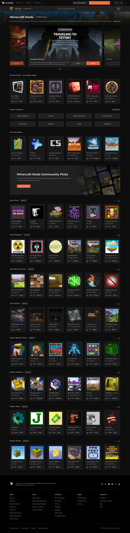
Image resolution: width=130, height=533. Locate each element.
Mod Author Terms (43, 528)
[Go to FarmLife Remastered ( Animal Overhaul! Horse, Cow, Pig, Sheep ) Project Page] (93, 285)
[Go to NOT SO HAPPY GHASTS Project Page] (74, 91)
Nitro (101, 507)
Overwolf (102, 498)
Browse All (27, 8)
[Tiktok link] (105, 484)
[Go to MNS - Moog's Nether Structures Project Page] (93, 91)
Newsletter (58, 507)
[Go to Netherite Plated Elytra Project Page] (55, 91)
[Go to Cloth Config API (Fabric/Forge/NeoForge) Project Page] (55, 422)
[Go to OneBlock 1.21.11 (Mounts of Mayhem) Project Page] (37, 457)
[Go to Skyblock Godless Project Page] (93, 148)
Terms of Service (14, 528)
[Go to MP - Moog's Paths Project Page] (74, 148)
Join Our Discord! (60, 498)
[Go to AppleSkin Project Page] (112, 422)
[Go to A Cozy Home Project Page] (93, 251)
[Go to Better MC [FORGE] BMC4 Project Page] (74, 388)
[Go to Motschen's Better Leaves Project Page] (112, 354)
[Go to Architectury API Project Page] (74, 422)
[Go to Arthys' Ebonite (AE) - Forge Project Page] (112, 91)
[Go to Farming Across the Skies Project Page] (112, 251)
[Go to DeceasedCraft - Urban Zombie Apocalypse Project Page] (37, 388)
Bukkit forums (59, 513)
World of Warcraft (15, 504)
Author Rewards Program (39, 504)
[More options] (126, 3)
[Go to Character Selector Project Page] (55, 148)
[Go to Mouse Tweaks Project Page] (93, 422)
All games (12, 498)
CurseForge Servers (60, 516)
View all (23, 200)
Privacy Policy (24, 528)
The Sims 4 (13, 507)
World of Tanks (14, 519)
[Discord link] (112, 484)
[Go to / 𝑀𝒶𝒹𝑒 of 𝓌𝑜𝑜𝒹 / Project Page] (93, 319)
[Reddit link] (119, 484)
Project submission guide (39, 501)
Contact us (80, 504)
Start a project (36, 498)
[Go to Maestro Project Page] (37, 148)
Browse (20, 3)
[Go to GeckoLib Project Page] (18, 422)
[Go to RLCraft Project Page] (93, 388)
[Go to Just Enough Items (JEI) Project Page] (37, 422)
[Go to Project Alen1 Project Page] (55, 319)
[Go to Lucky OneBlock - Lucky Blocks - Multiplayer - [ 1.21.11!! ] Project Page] (55, 457)
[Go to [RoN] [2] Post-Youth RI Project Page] (74, 319)
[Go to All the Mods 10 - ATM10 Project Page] (18, 388)
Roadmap (57, 510)
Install (93, 63)
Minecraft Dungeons (15, 516)
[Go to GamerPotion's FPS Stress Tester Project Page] (112, 457)
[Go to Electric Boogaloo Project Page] (18, 148)
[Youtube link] (109, 484)
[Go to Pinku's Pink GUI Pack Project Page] (18, 285)
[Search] (118, 9)
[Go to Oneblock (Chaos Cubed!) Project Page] (18, 457)
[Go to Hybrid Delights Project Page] (18, 216)
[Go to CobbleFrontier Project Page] (74, 251)
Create (28, 3)
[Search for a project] (86, 9)
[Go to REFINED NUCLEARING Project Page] (18, 251)
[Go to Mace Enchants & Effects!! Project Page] (74, 216)
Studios (38, 3)
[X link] (116, 484)
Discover (18, 8)
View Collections (23, 186)
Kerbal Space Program (16, 513)
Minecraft (12, 501)
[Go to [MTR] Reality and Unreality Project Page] (18, 319)
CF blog (57, 504)
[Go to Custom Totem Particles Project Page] (112, 216)
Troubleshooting (81, 501)
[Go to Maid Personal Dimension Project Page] (55, 216)
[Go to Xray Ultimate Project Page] (74, 354)
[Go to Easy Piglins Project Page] (18, 91)
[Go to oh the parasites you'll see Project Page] (37, 251)
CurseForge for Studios (106, 501)
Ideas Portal (58, 501)
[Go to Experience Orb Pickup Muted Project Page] (74, 285)
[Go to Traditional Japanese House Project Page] (112, 319)
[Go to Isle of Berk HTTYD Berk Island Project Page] (74, 457)
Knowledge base (81, 498)
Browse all (116, 109)
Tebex (101, 504)
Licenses (33, 528)
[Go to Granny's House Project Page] (37, 319)
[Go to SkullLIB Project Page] (37, 216)
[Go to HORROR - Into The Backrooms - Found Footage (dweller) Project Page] (112, 388)
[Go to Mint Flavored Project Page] (55, 251)
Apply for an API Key (38, 507)
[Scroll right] (118, 201)
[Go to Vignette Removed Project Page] (112, 285)
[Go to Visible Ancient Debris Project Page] (37, 91)
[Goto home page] (8, 3)
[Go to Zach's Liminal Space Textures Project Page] (55, 285)
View (78, 63)
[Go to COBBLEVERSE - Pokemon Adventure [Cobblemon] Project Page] (55, 388)
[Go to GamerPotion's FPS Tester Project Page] (93, 457)
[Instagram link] (102, 484)
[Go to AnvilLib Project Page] (93, 216)
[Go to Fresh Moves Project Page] (37, 354)
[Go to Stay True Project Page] (55, 354)
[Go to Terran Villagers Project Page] (37, 285)
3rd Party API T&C (37, 510)
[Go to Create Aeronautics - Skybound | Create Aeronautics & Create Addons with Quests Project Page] (112, 148)
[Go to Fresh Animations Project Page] (18, 354)
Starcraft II (13, 510)
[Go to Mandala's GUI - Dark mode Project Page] (93, 354)
